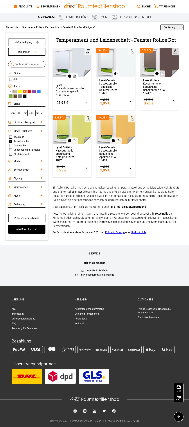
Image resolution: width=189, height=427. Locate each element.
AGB (14, 308)
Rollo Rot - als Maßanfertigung (127, 206)
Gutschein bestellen (148, 317)
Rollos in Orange (115, 232)
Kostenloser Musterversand (89, 308)
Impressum (18, 313)
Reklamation (81, 318)
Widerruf (79, 323)
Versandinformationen (87, 313)
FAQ (14, 323)
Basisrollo (16, 137)
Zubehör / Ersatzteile (27, 218)
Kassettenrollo (19, 141)
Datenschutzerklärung (23, 318)
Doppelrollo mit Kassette (24, 149)
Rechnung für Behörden (24, 328)
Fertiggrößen (23, 51)
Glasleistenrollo (19, 154)
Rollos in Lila (138, 232)
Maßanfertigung (26, 42)
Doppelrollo (17, 145)
